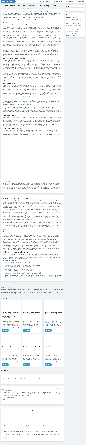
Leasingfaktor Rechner (71, 17)
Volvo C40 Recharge (9, 272)
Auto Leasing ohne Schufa (72, 33)
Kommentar (6, 415)
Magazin (65, 1)
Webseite (45, 425)
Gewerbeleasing (80, 1)
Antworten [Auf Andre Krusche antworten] (59, 401)
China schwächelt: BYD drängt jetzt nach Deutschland (31, 313)
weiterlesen (5, 330)
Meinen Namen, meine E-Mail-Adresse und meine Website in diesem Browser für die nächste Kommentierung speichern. (30, 431)
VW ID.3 (7, 268)
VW (49, 257)
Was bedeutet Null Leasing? (72, 31)
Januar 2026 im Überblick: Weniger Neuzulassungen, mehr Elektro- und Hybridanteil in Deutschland (53, 314)
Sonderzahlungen (32, 278)
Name (4, 425)
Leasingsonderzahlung (71, 35)
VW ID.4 (7, 269)
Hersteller (48, 1)
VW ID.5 (7, 270)
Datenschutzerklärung (44, 436)
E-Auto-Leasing (24, 104)
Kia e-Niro (7, 266)
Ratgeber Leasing (57, 1)
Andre (9, 8)
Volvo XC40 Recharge (10, 273)
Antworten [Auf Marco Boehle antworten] (59, 380)
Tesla (49, 212)
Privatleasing (72, 1)
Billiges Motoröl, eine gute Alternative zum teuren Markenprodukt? (51, 348)
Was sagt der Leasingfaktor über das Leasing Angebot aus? (74, 20)
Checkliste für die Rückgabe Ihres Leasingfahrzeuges (73, 26)
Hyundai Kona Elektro (10, 265)
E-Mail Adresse (26, 425)
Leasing (42, 1)
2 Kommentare (32, 8)
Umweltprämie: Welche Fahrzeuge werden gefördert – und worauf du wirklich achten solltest (10, 348)
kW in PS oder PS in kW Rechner (73, 23)
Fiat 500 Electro (8, 264)
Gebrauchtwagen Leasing (72, 29)
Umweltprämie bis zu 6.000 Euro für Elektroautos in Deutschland (32, 347)
